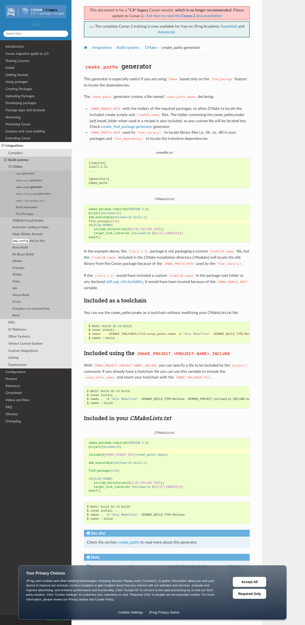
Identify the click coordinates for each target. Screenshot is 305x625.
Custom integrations (23, 351)
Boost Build (20, 247)
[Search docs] (35, 33)
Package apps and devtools (25, 110)
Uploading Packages (20, 96)
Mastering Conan (17, 124)
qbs (14, 288)
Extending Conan (17, 138)
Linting (13, 358)
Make (16, 281)
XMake (17, 275)
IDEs (11, 322)
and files (28, 241)
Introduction (14, 46)
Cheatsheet (13, 393)
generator (25, 173)
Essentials (229, 26)
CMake (16, 167)
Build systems (16, 160)
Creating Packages (18, 89)
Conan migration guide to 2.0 (26, 53)
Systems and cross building (25, 131)
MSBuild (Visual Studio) (27, 220)
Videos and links (17, 400)
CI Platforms (17, 330)
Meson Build (20, 295)
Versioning (12, 117)
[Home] (85, 47)
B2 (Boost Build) (23, 254)
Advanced (166, 32)
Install (9, 68)
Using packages (16, 82)
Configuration (15, 372)
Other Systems (19, 336)
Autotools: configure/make (30, 227)
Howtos (11, 379)
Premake (18, 268)
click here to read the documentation (183, 16)
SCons (16, 302)
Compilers (15, 153)
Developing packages (20, 103)
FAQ (8, 407)
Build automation (27, 207)
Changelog (13, 421)
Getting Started (16, 75)
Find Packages (25, 214)
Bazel (16, 315)
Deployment (17, 365)
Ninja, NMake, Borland (27, 234)
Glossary (11, 414)
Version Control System (25, 344)
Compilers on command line (31, 309)
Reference (12, 386)
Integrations (12, 146)
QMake (17, 261)
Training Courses (17, 61)
